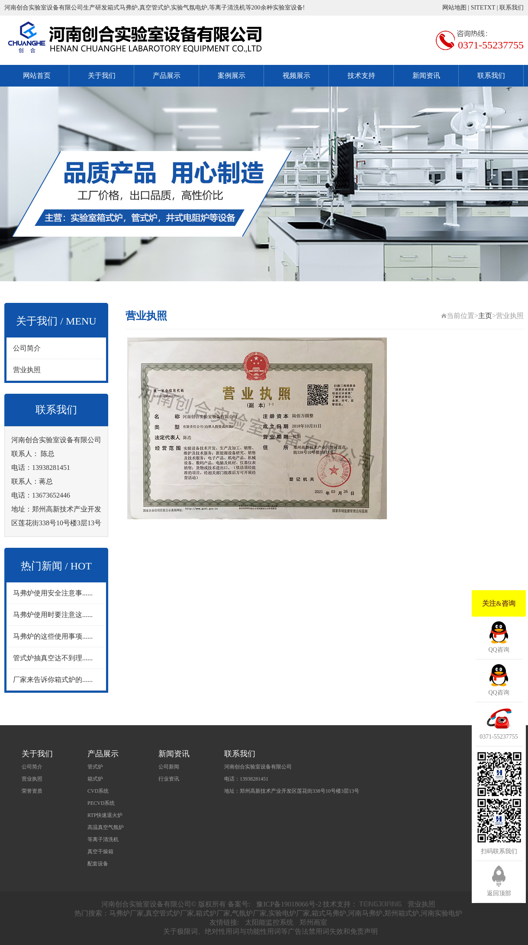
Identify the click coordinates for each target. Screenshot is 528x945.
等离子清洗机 (103, 839)
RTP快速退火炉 (104, 815)
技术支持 (361, 75)
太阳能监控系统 (269, 922)
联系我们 (511, 7)
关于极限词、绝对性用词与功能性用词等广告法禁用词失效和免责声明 (270, 931)
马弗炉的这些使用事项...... (53, 636)
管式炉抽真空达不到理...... (53, 658)
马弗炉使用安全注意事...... (53, 593)
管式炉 (95, 767)
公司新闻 (168, 767)
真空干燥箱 (100, 852)
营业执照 (27, 369)
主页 (485, 315)
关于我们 (102, 75)
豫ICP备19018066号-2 (288, 904)
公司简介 (27, 348)
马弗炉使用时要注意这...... (53, 614)
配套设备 (97, 864)
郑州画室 (313, 922)
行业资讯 (168, 779)
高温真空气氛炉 (105, 827)
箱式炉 (95, 779)
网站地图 (454, 7)
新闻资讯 (426, 75)
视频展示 (296, 75)
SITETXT (483, 7)
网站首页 (37, 75)
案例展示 (231, 75)
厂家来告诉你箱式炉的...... (53, 679)
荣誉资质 (32, 791)
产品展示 (166, 75)
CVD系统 (98, 791)
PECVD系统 (101, 803)
